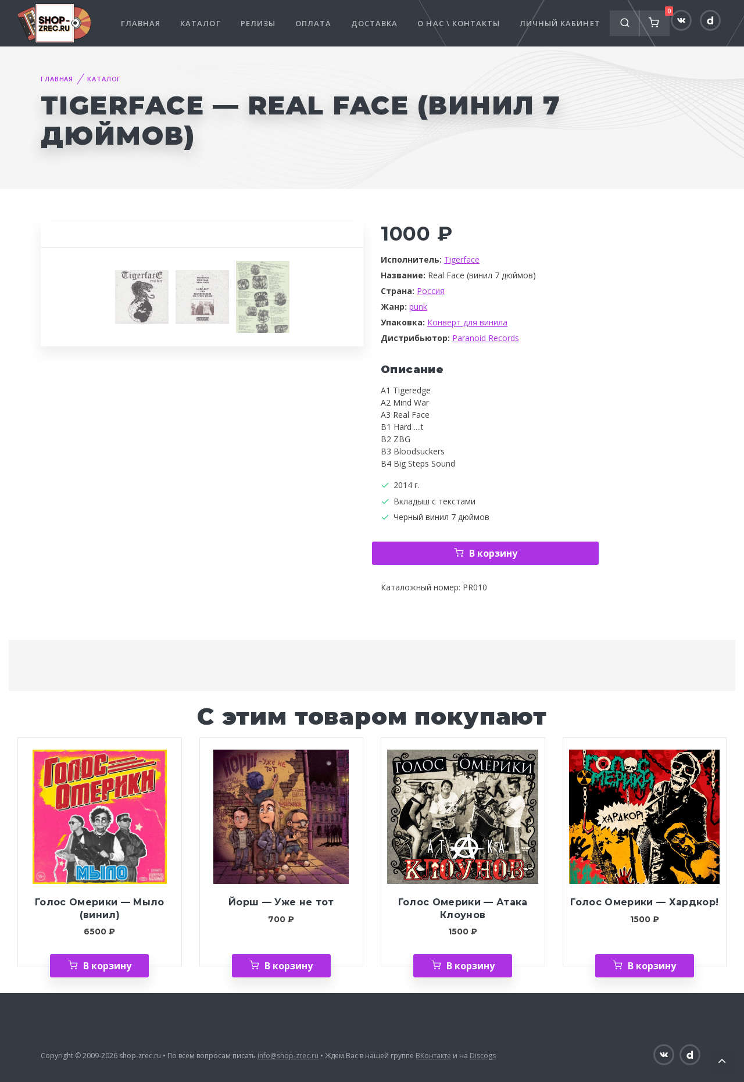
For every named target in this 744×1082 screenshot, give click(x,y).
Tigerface (462, 259)
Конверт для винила (467, 322)
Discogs (483, 1055)
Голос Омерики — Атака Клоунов (463, 908)
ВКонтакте (433, 1055)
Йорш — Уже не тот (281, 902)
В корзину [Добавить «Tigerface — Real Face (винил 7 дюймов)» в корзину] (493, 553)
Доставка (374, 23)
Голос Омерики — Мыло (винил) (99, 908)
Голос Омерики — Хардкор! (644, 902)
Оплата (313, 23)
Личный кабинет (560, 23)
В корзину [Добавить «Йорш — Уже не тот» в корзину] (288, 965)
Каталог (200, 23)
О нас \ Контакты (458, 23)
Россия (431, 290)
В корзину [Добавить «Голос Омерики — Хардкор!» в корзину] (652, 965)
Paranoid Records (485, 337)
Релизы (258, 23)
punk (418, 306)
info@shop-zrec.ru (288, 1055)
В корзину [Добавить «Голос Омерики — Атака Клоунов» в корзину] (470, 965)
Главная (140, 23)
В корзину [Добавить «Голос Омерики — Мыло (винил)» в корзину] (107, 965)
